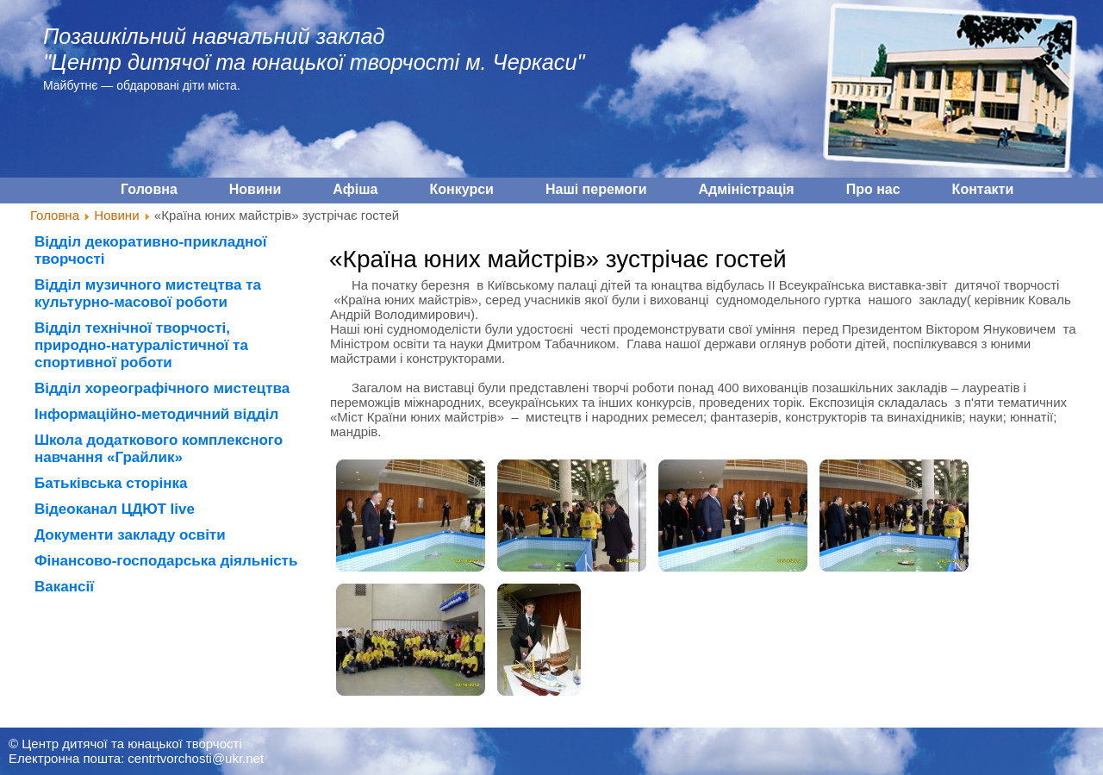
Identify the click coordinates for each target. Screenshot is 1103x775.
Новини (116, 215)
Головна (54, 215)
